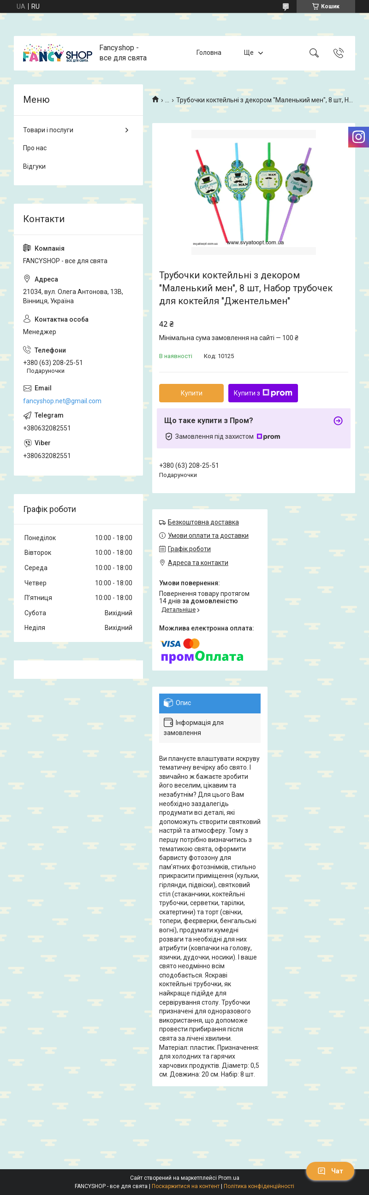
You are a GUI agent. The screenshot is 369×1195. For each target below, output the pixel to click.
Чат (330, 1171)
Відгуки (34, 166)
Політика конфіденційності (259, 1186)
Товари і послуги (48, 130)
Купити (191, 393)
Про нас (35, 148)
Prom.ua (228, 1178)
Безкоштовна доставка (203, 522)
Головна (208, 53)
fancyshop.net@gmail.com (62, 401)
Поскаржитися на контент (186, 1186)
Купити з (263, 393)
